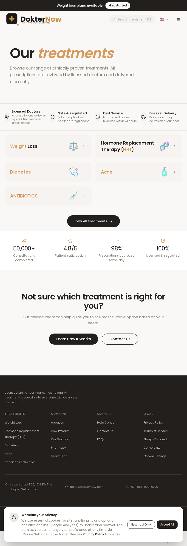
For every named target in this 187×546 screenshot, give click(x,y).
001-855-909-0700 (144, 487)
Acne (8, 454)
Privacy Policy (153, 422)
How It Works (60, 431)
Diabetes (11, 445)
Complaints (152, 447)
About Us (57, 422)
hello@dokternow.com (87, 487)
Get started (118, 5)
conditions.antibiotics (20, 462)
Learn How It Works (73, 339)
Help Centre (106, 422)
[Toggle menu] (178, 19)
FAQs (101, 439)
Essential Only (141, 525)
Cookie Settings (155, 456)
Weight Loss (13, 422)
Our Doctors (59, 439)
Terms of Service (156, 431)
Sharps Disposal (155, 439)
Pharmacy (58, 447)
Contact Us (119, 339)
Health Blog (59, 456)
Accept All (167, 525)
